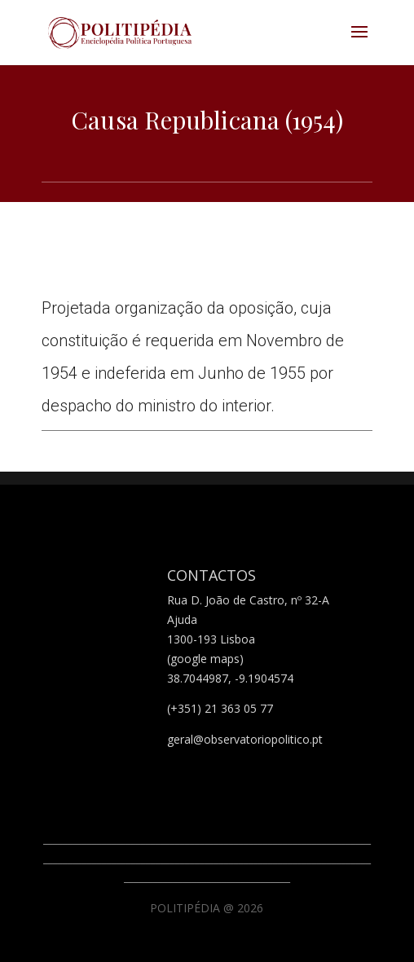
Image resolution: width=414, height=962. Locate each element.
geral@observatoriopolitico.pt (245, 739)
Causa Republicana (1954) (206, 119)
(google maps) (205, 658)
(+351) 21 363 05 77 (220, 708)
